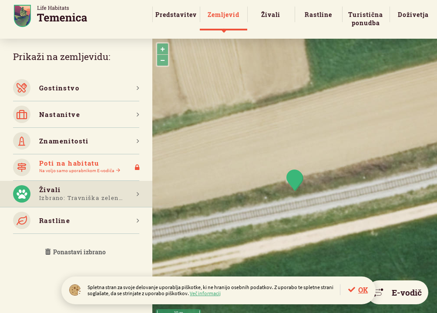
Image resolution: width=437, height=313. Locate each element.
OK (363, 289)
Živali (270, 14)
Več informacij (205, 293)
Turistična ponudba (365, 18)
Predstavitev (176, 14)
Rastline (318, 14)
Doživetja (413, 14)
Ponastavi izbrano (76, 252)
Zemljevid (223, 14)
